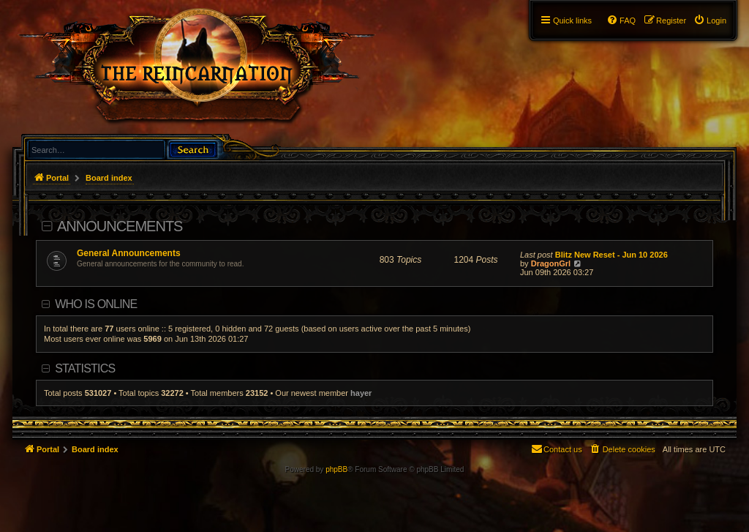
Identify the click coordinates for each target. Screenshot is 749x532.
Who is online (96, 304)
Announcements (119, 226)
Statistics (85, 368)
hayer (361, 393)
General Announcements (129, 253)
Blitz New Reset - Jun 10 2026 (611, 254)
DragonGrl (551, 263)
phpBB (336, 469)
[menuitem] (709, 20)
